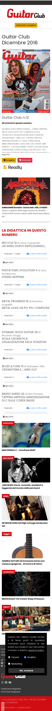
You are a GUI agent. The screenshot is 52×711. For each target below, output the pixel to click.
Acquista (8, 160)
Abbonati (25, 160)
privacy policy (8, 707)
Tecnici (15, 657)
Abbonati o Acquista (26, 25)
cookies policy (24, 707)
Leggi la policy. (36, 650)
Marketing (16, 663)
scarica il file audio (37, 253)
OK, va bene (26, 670)
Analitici (31, 657)
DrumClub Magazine (10, 691)
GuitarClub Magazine (11, 688)
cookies (2, 706)
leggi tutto (6, 154)
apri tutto (8, 262)
